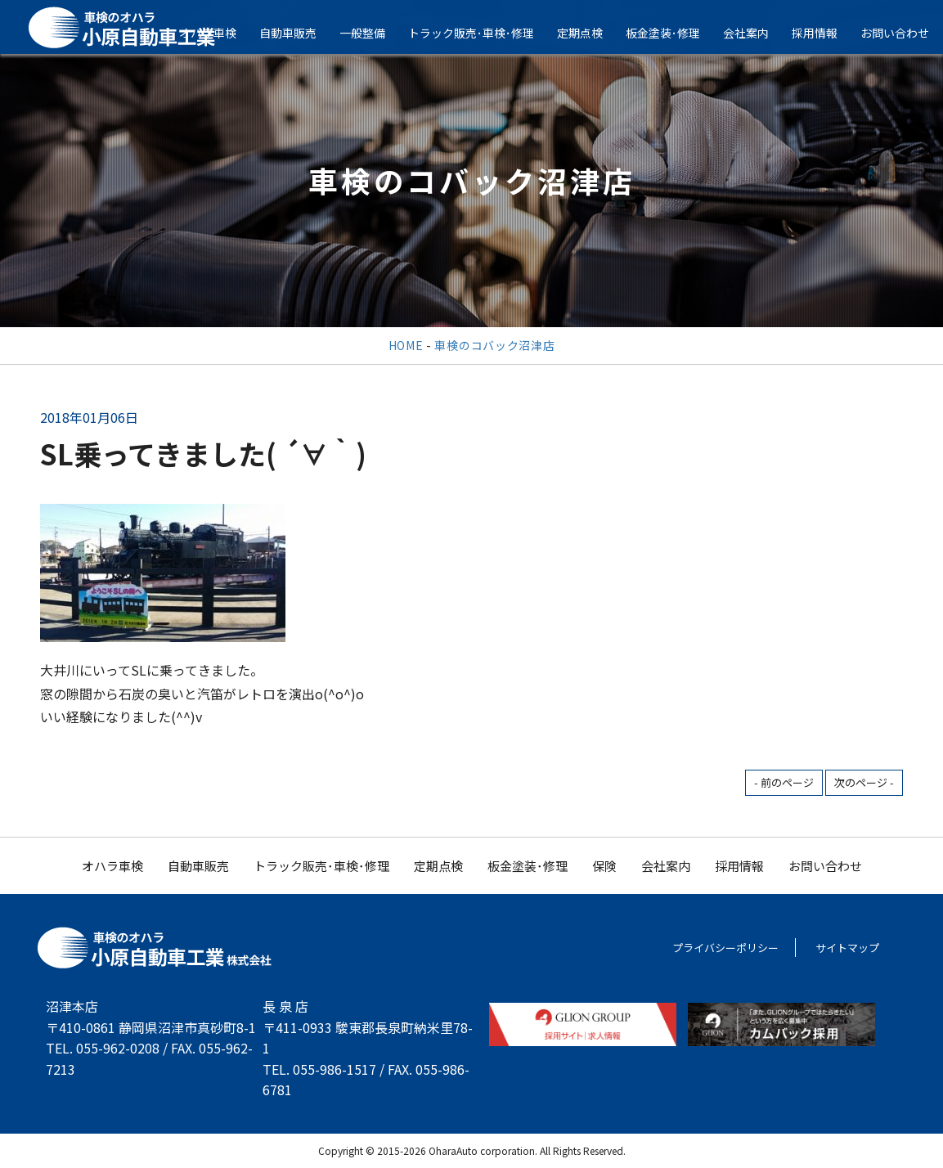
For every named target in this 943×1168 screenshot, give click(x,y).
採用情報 (826, 33)
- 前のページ (784, 782)
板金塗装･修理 (674, 33)
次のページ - (864, 782)
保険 (604, 865)
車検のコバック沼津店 (494, 345)
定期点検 (591, 33)
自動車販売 (299, 33)
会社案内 (757, 33)
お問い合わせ (825, 865)
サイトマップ (847, 947)
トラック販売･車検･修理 (483, 33)
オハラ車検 (219, 33)
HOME (406, 345)
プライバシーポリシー (725, 947)
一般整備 (374, 33)
